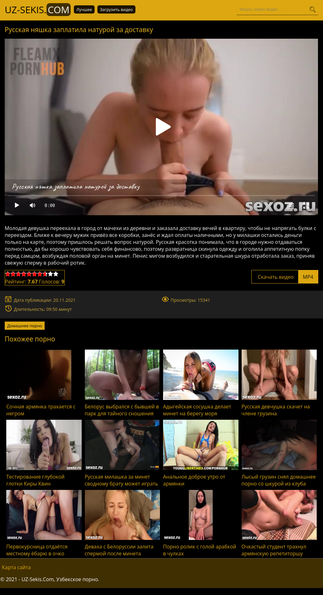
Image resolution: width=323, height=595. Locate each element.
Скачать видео (285, 276)
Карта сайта (16, 567)
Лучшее (84, 9)
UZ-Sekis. (38, 9)
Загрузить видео (116, 9)
